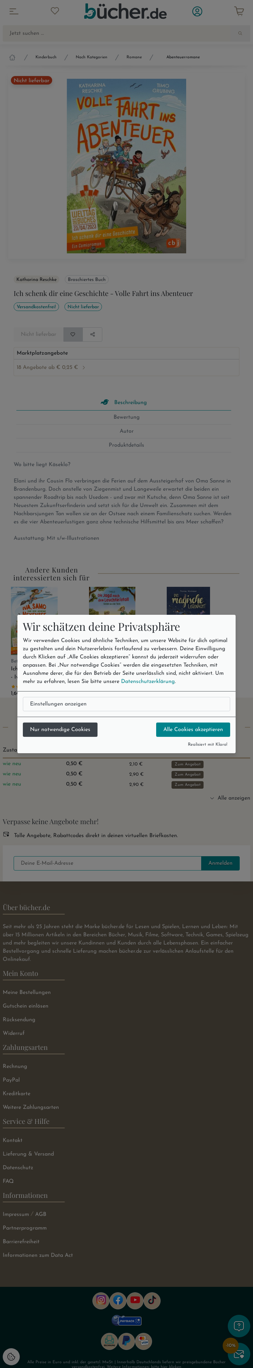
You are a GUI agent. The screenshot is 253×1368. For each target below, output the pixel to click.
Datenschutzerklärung (148, 681)
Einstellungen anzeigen (58, 704)
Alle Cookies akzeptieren (193, 729)
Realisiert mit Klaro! (207, 744)
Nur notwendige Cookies (60, 729)
